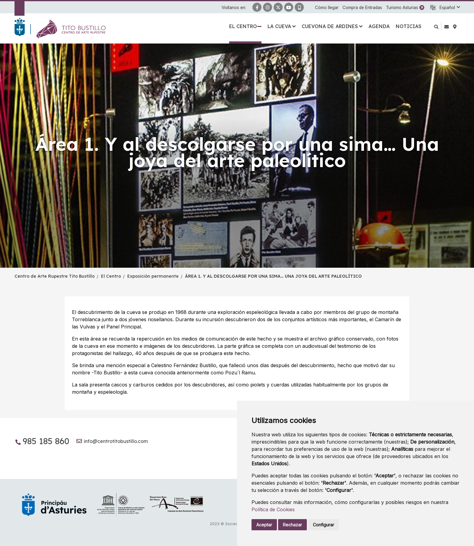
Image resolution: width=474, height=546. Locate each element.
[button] (449, 7)
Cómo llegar (327, 7)
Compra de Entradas (362, 7)
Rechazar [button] (292, 524)
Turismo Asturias (402, 7)
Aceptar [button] (264, 524)
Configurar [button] (323, 524)
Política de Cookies (273, 509)
